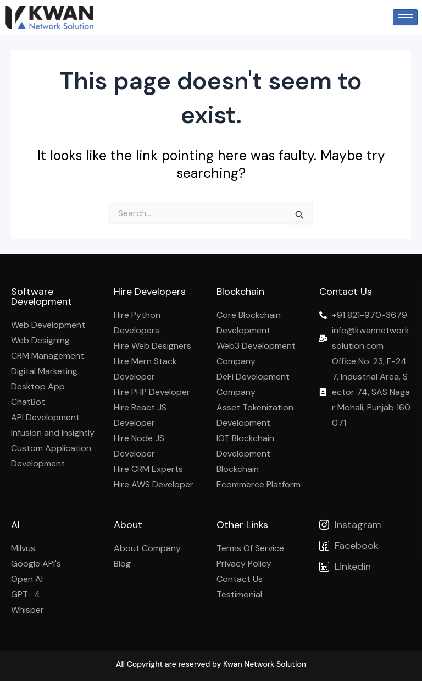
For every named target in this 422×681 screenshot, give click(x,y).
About (128, 524)
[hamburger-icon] (405, 17)
